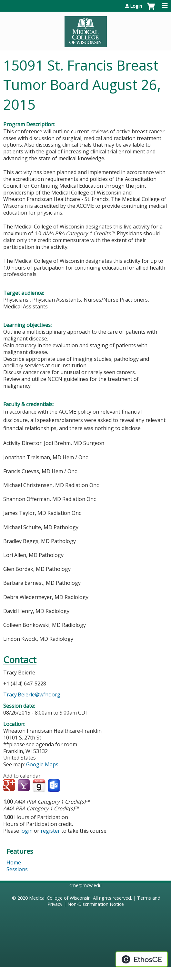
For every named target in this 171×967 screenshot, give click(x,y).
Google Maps (42, 764)
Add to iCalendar (38, 785)
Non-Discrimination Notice (95, 904)
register (50, 830)
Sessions (17, 869)
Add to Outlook (54, 785)
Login (136, 6)
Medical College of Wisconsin (60, 898)
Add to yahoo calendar (24, 785)
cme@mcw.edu (85, 885)
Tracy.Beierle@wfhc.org (31, 694)
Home (13, 862)
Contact (19, 660)
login (26, 830)
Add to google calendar (9, 785)
